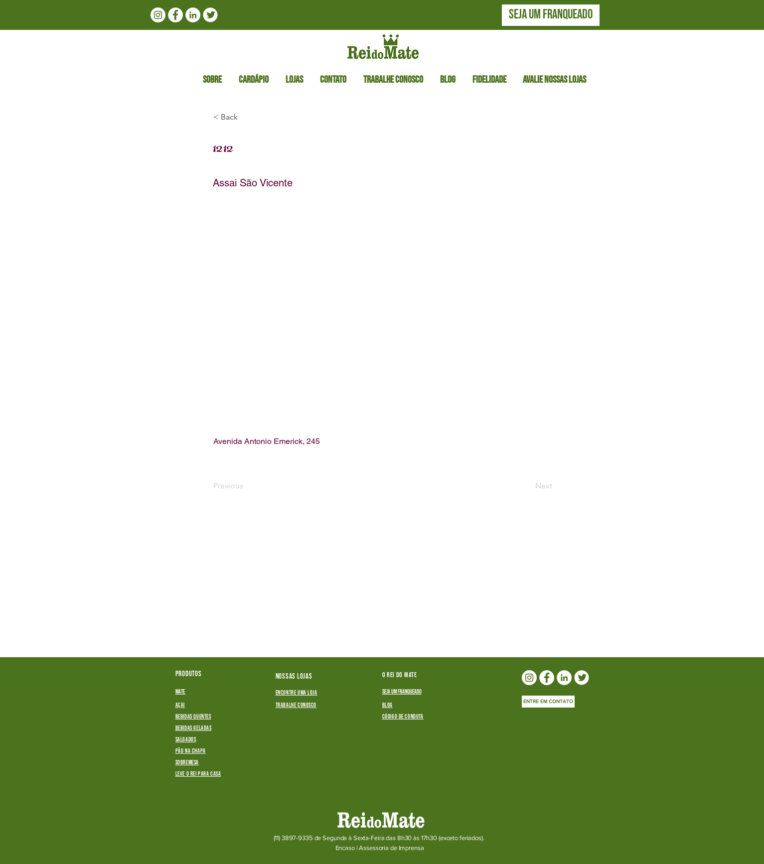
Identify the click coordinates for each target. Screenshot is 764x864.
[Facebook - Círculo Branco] (175, 14)
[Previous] (246, 486)
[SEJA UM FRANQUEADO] (551, 15)
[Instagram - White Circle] (158, 14)
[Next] (527, 486)
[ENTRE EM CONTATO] (548, 702)
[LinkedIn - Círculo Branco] (192, 14)
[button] (246, 117)
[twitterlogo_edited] (210, 14)
